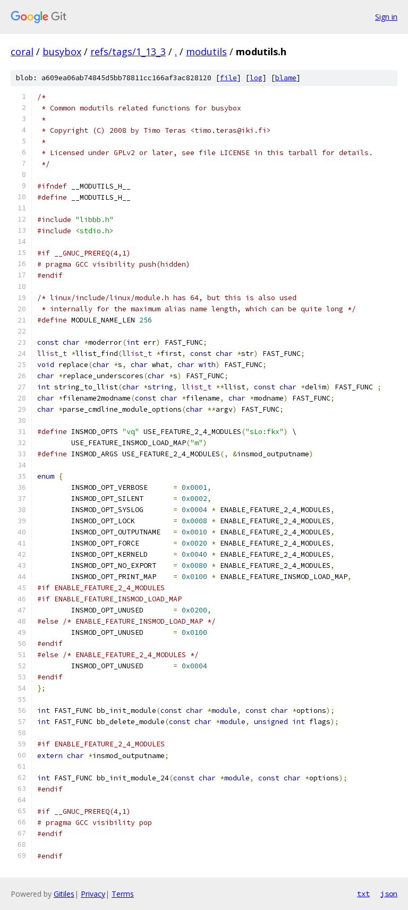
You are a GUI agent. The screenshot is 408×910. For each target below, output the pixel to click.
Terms (123, 894)
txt (363, 893)
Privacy (93, 894)
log (256, 77)
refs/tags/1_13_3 (128, 51)
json (388, 893)
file (228, 77)
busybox (61, 51)
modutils (206, 51)
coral (22, 51)
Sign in (386, 17)
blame (285, 77)
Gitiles (64, 894)
